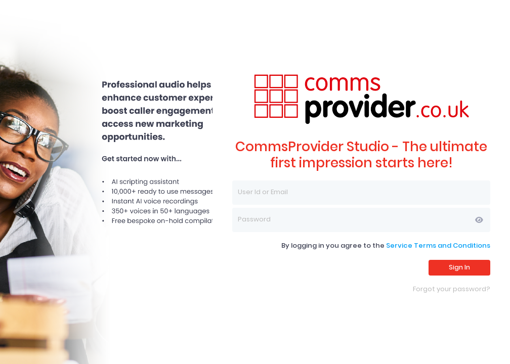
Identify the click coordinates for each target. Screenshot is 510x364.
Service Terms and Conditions (438, 245)
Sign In (459, 267)
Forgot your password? (451, 289)
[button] (479, 219)
